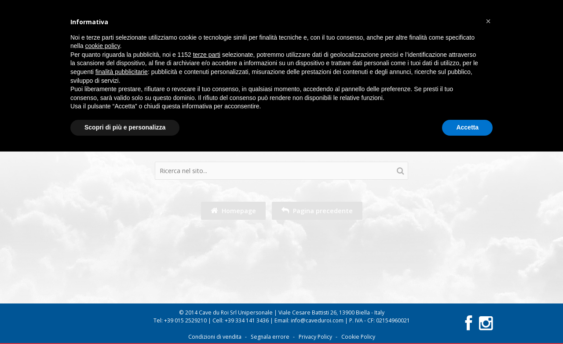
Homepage (233, 211)
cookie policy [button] (102, 45)
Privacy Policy (315, 336)
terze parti (206, 54)
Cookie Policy (358, 336)
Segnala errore (270, 336)
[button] (488, 21)
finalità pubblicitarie (121, 71)
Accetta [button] (467, 127)
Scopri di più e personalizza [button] (124, 127)
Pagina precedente (317, 211)
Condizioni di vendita (214, 336)
